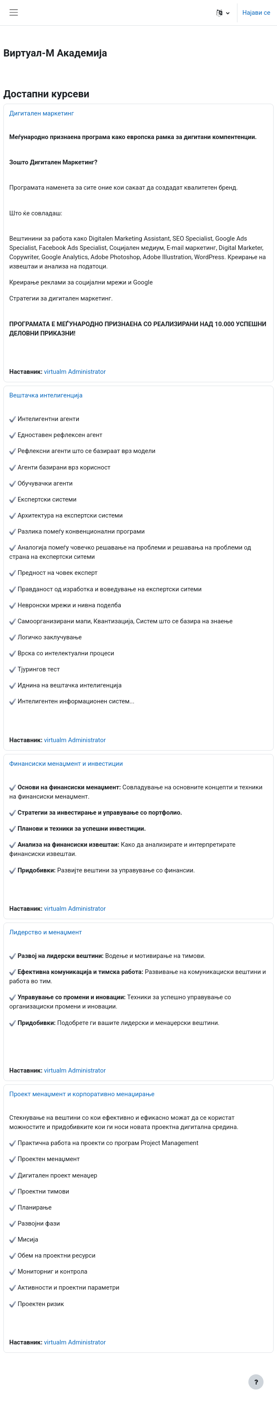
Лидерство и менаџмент (45, 932)
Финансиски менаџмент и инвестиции (66, 763)
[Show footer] (256, 1382)
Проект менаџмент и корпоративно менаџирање (81, 1094)
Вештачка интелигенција (46, 395)
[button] (222, 12)
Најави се (256, 12)
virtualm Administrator (75, 372)
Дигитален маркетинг (41, 113)
